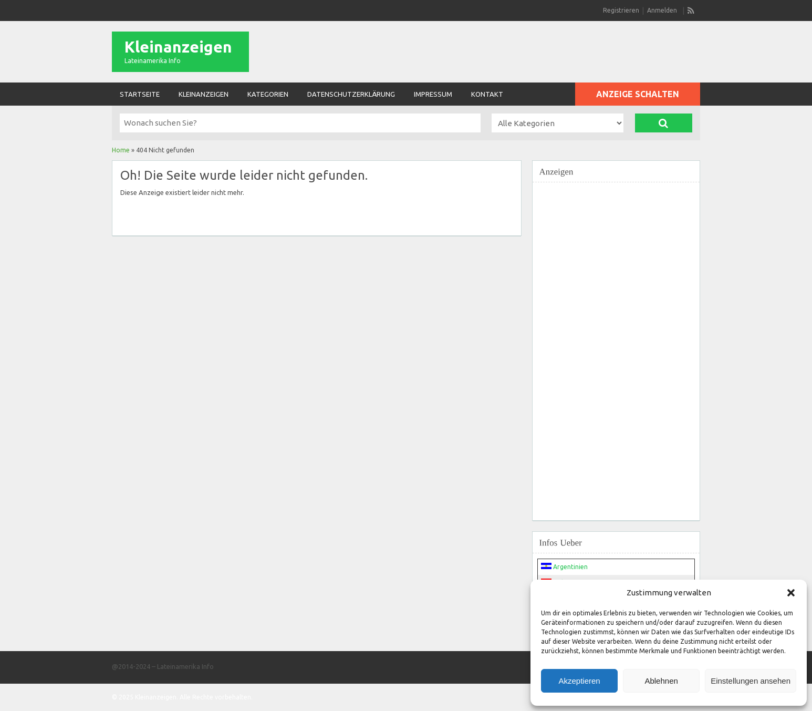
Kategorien (267, 94)
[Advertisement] (616, 345)
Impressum (433, 94)
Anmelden (662, 10)
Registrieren (621, 10)
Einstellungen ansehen (750, 680)
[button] (791, 593)
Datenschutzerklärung (351, 94)
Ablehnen (661, 680)
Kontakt (487, 94)
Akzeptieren (579, 680)
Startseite (140, 94)
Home (121, 150)
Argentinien (564, 566)
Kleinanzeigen (178, 47)
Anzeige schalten (637, 94)
